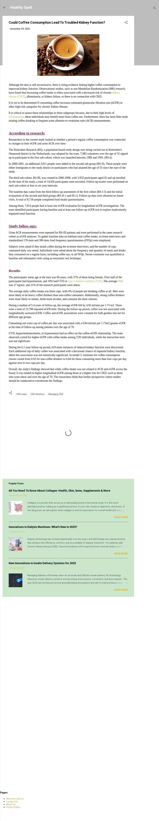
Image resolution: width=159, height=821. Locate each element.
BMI (120, 281)
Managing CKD (55, 394)
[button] (126, 23)
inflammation (16, 116)
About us (11, 804)
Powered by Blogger (79, 813)
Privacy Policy (13, 807)
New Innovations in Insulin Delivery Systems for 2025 (42, 563)
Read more (121, 517)
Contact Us (12, 801)
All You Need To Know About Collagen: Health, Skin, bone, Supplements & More (59, 490)
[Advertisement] (148, 62)
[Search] (155, 8)
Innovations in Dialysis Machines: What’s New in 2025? (43, 526)
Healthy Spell (21, 7)
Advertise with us (15, 798)
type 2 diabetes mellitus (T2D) (85, 281)
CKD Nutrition (37, 394)
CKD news (21, 394)
